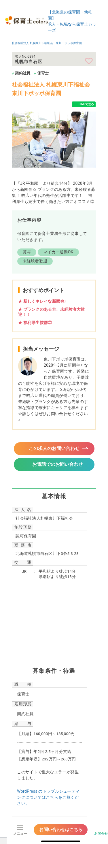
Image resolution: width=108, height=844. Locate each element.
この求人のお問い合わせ (54, 448)
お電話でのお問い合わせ (57, 464)
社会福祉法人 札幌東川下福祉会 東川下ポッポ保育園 (47, 43)
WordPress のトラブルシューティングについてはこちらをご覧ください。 (48, 797)
